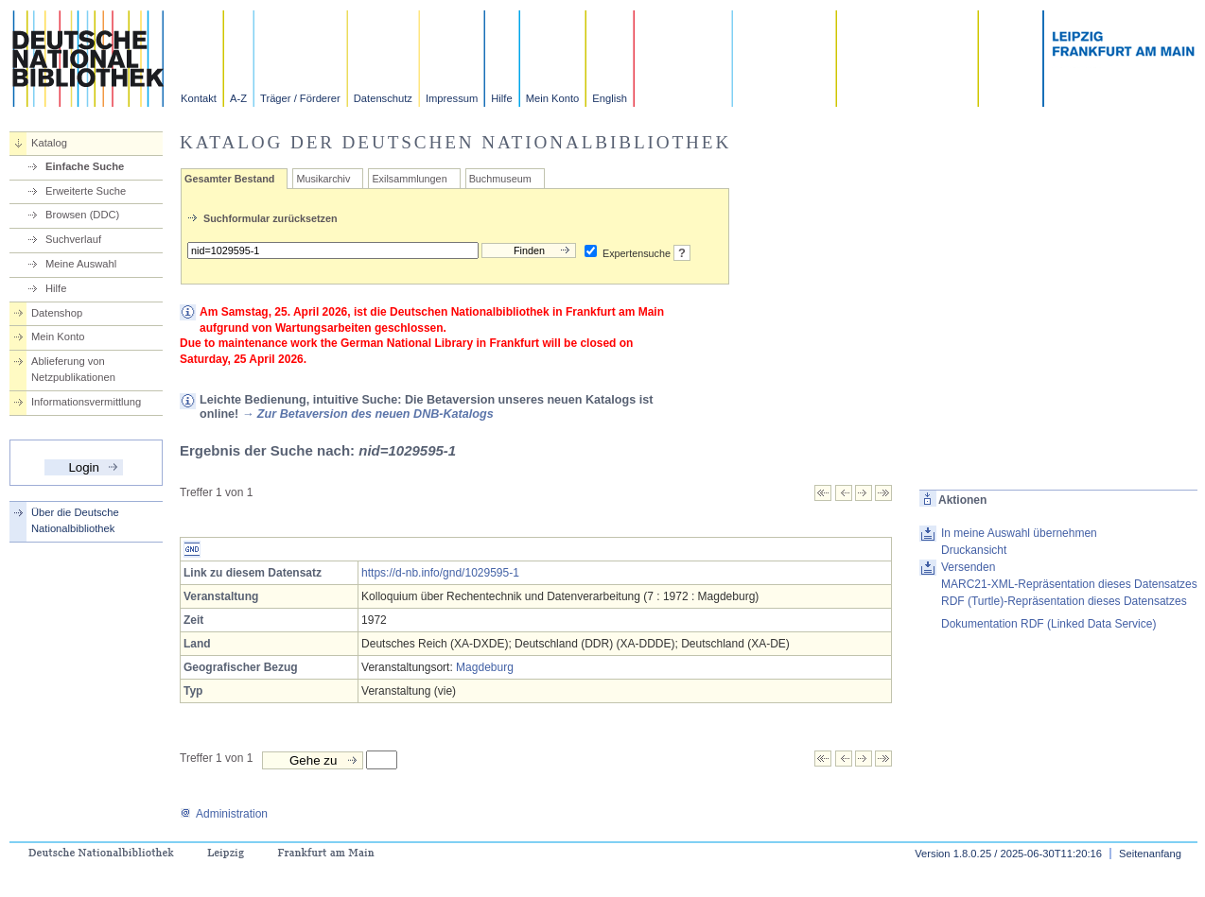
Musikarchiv (323, 178)
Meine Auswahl (80, 263)
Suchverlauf (73, 239)
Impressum (452, 98)
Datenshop (56, 313)
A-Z (238, 98)
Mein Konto (553, 98)
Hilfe (501, 98)
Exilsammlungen (409, 178)
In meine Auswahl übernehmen (1019, 533)
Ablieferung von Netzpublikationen (73, 369)
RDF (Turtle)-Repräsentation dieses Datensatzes (1064, 601)
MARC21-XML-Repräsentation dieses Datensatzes (1069, 584)
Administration (224, 813)
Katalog (49, 142)
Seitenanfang (1150, 853)
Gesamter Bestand (229, 178)
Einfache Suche (84, 166)
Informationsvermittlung (86, 401)
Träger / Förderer (300, 98)
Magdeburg (485, 667)
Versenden (968, 567)
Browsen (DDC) (82, 214)
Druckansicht (973, 550)
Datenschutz (383, 98)
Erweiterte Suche (85, 191)
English (609, 98)
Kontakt (199, 98)
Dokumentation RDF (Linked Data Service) (1048, 623)
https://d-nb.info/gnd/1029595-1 (440, 572)
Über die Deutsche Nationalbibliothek (75, 520)
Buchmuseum (500, 178)
